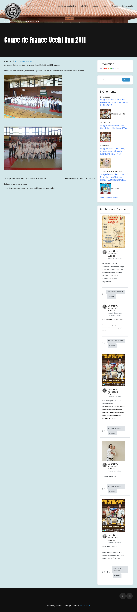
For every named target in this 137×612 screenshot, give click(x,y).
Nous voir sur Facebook (115, 292)
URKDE (84, 6)
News (104, 6)
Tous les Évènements (109, 197)
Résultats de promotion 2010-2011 (80, 178)
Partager (112, 296)
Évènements (127, 6)
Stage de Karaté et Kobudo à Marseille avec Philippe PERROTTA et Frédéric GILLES (114, 177)
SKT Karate (85, 605)
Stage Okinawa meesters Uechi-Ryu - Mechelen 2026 (113, 127)
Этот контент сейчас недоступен (112, 319)
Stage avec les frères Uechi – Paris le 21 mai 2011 (25, 178)
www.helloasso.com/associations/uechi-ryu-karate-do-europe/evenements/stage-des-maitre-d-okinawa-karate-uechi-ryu (113, 412)
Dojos (95, 6)
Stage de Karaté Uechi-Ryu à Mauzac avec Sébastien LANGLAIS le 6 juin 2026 (114, 151)
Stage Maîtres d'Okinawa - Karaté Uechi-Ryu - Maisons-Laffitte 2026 (114, 102)
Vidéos (115, 6)
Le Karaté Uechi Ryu (67, 6)
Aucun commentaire (23, 61)
